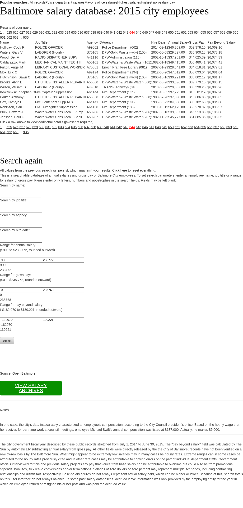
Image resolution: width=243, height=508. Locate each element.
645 (138, 32)
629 (35, 32)
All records (37, 2)
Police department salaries (64, 2)
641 (112, 32)
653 (190, 32)
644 (132, 32)
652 (184, 32)
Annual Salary (178, 42)
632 (54, 32)
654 (197, 32)
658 (222, 32)
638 (93, 32)
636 (80, 32)
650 (171, 32)
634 (67, 32)
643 (125, 32)
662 (9, 37)
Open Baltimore (23, 373)
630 (41, 32)
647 (151, 32)
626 (16, 32)
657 (216, 32)
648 (158, 32)
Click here (119, 170)
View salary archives (31, 388)
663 (16, 37)
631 (48, 32)
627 (22, 32)
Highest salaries (129, 2)
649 (164, 32)
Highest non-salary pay (158, 2)
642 (119, 32)
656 (209, 32)
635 (74, 32)
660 (235, 32)
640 (106, 32)
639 (100, 32)
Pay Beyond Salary (221, 42)
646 (145, 32)
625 (9, 32)
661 (2, 37)
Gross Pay (196, 42)
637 (86, 32)
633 (61, 32)
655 (203, 32)
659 (229, 32)
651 (177, 32)
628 (28, 32)
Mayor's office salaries (100, 2)
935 (25, 37)
